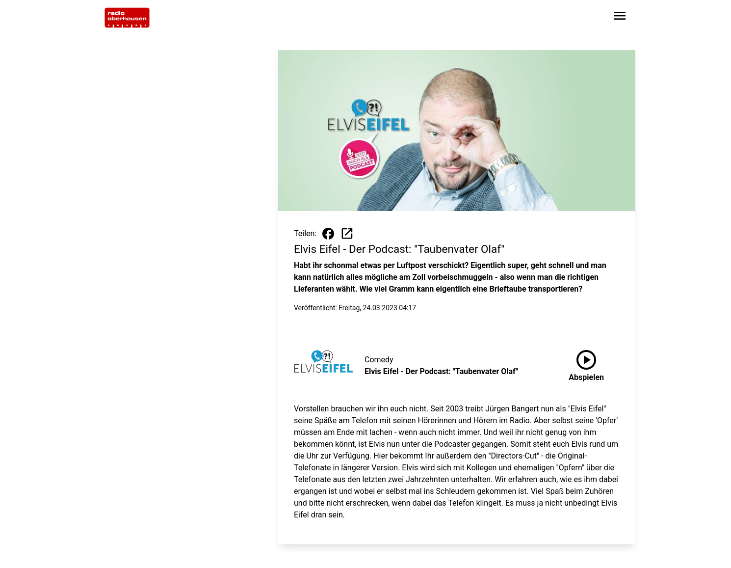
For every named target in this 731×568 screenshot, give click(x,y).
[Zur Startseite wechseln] (127, 17)
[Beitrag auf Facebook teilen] (328, 234)
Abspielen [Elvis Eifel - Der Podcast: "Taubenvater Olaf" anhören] (586, 364)
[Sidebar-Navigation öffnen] (619, 17)
